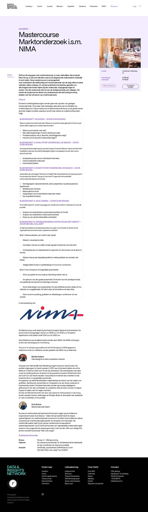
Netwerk (59, 6)
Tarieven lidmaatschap (72, 476)
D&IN (103, 6)
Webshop (91, 479)
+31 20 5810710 (115, 479)
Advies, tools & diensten (72, 481)
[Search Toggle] (140, 6)
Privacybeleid (11, 495)
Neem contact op (108, 86)
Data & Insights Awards (49, 476)
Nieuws (90, 476)
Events (39, 6)
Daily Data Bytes (47, 481)
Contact (90, 481)
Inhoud (9, 75)
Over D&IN (91, 471)
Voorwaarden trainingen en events (18, 497)
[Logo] (12, 6)
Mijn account (69, 483)
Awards (49, 6)
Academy (28, 6)
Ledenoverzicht (70, 471)
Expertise (71, 6)
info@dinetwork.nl (116, 481)
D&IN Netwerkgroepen (72, 479)
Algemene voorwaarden (95, 483)
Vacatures (82, 6)
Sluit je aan (114, 6)
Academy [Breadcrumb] (23, 29)
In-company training (130, 86)
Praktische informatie (10, 77)
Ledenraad (91, 474)
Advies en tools (46, 479)
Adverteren (93, 6)
